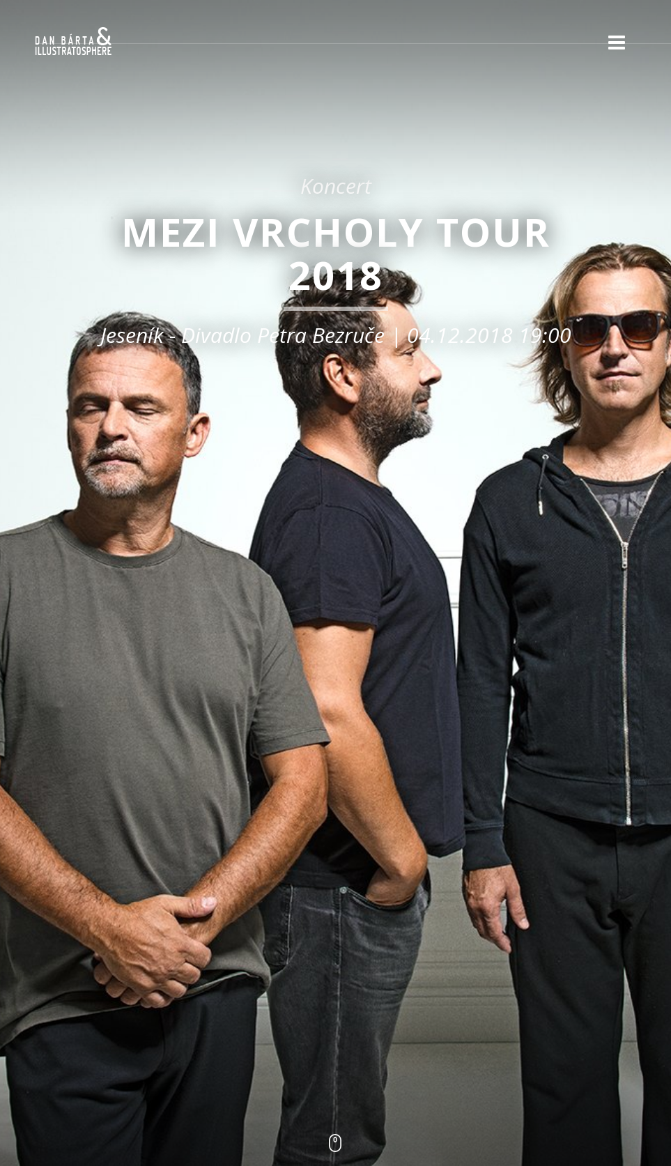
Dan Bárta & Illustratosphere (73, 41)
